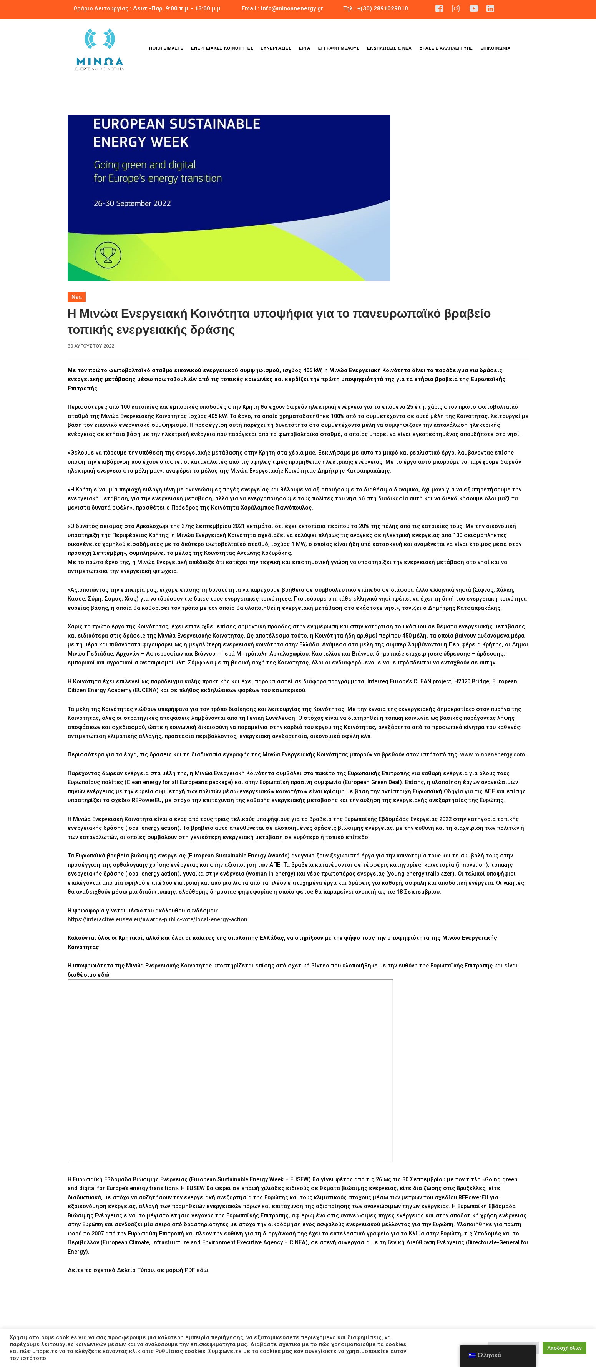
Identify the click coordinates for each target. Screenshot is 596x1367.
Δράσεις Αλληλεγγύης (446, 48)
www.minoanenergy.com (492, 754)
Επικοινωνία (495, 48)
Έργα (304, 48)
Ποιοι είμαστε (166, 48)
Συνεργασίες (276, 48)
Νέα (76, 297)
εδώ (202, 1270)
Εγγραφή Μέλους (338, 48)
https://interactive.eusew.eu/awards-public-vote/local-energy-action (157, 919)
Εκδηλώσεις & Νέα (389, 48)
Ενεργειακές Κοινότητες (222, 48)
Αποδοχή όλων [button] (564, 1348)
